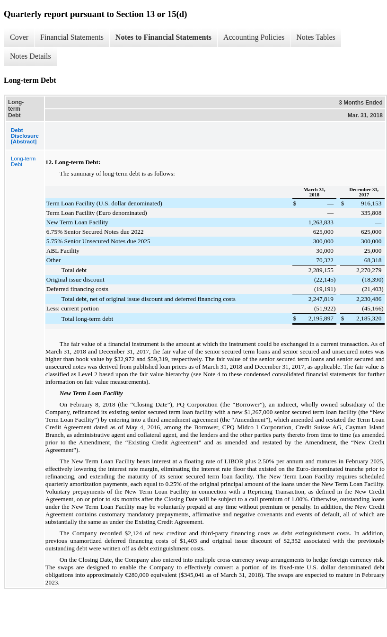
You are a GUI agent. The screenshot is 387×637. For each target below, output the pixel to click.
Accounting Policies (253, 37)
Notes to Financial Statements (163, 37)
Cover (19, 37)
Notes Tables (315, 37)
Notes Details (30, 56)
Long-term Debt (23, 161)
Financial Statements (72, 37)
